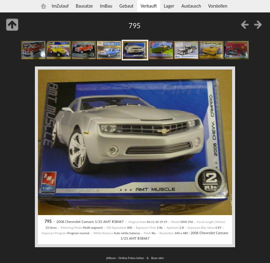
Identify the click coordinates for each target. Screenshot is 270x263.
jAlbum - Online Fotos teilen (125, 258)
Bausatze (84, 6)
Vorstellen (217, 6)
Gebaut (126, 6)
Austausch (191, 6)
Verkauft (148, 6)
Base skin (157, 258)
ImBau (106, 6)
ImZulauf (60, 6)
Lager (169, 6)
